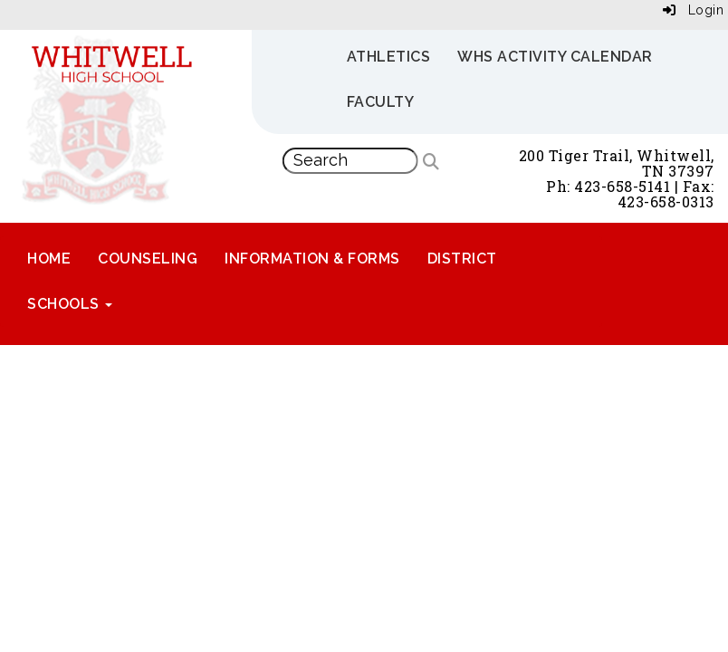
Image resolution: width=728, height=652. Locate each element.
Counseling (147, 258)
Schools (69, 303)
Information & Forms (312, 258)
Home (49, 258)
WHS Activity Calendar (555, 56)
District (462, 258)
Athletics (389, 56)
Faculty (381, 101)
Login (693, 10)
